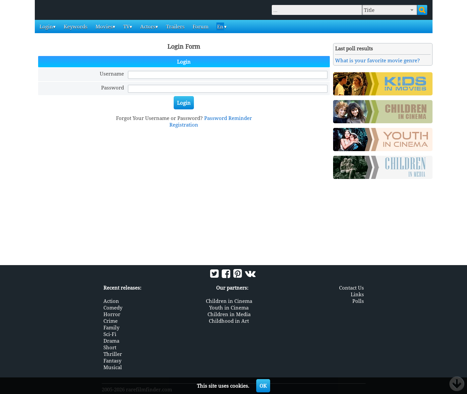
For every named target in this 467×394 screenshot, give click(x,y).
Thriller (112, 354)
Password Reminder (228, 118)
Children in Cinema (229, 301)
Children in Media (229, 314)
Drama (111, 340)
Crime (110, 320)
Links (357, 294)
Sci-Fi (109, 334)
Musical (112, 367)
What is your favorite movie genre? (377, 60)
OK (263, 385)
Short (109, 347)
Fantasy (112, 360)
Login (45, 26)
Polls (358, 301)
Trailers (175, 26)
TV (126, 26)
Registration (183, 124)
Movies (103, 26)
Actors (147, 26)
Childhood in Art (229, 320)
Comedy (112, 307)
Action (111, 301)
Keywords (75, 26)
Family (111, 327)
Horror (111, 314)
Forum (199, 26)
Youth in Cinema (229, 307)
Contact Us (351, 287)
